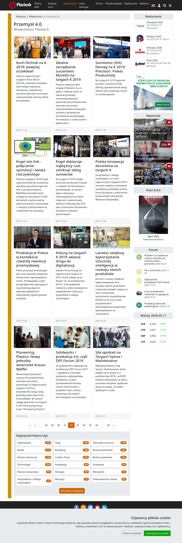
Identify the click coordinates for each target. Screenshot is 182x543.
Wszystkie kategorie (72, 490)
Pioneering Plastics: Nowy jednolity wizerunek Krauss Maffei (31, 360)
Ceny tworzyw (83, 5)
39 (108, 425)
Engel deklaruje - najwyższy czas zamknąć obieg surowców (70, 167)
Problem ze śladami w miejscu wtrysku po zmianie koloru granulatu (156, 259)
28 (46, 425)
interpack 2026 (154, 22)
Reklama (144, 3)
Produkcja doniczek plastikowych (157, 305)
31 (65, 425)
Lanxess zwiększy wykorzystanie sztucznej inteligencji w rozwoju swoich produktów (109, 263)
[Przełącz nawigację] (170, 5)
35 (90, 425)
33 (77, 425)
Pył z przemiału (157, 271)
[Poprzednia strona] (29, 425)
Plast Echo (153, 190)
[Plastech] (20, 5)
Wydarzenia (130, 3)
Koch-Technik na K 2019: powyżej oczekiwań (31, 66)
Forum (99, 3)
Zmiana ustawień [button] (132, 533)
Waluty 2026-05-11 (153, 315)
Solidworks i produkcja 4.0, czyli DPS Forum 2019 (71, 356)
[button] (159, 5)
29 (52, 425)
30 (58, 425)
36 (96, 425)
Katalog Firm (52, 5)
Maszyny (21, 16)
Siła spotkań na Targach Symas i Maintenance (108, 356)
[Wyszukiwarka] (164, 5)
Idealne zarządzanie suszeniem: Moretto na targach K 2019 (68, 71)
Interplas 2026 (154, 47)
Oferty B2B (37, 5)
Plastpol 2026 (153, 36)
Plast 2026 (152, 60)
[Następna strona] (114, 425)
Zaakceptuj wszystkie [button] (157, 533)
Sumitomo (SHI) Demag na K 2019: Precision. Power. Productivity (110, 69)
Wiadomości (70, 3)
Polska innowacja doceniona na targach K (109, 165)
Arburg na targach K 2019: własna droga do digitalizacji (71, 259)
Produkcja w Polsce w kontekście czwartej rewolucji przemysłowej (32, 259)
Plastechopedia (113, 3)
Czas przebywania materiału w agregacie (156, 294)
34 (84, 425)
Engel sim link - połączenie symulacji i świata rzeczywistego (30, 167)
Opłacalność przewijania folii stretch (157, 282)
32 (71, 425)
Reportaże (153, 116)
